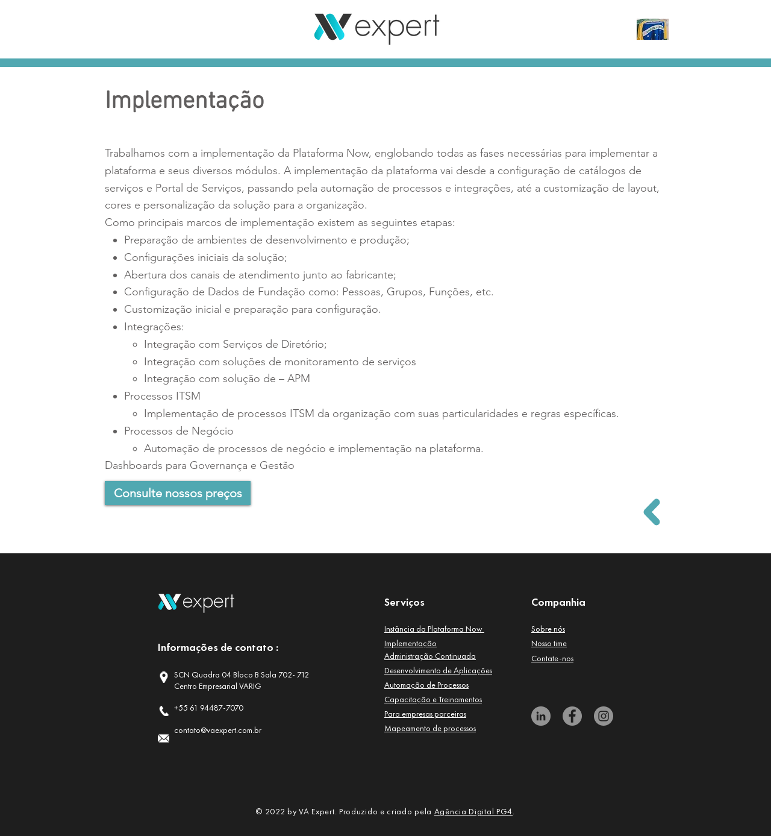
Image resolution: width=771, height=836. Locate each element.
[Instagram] (603, 716)
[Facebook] (572, 716)
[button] (434, 628)
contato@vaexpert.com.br (217, 729)
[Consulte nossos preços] (178, 493)
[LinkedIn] (541, 716)
